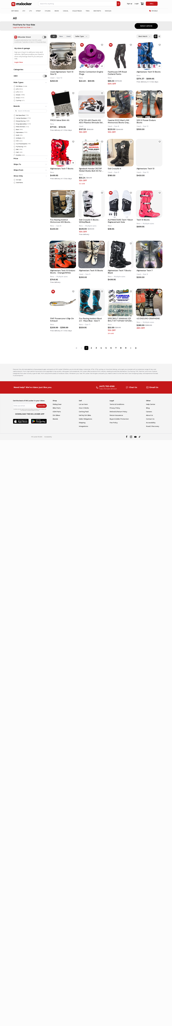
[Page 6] (111, 348)
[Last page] (136, 348)
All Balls (18, 138)
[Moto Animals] (14, 126)
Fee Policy (114, 423)
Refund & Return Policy (118, 412)
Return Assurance (116, 415)
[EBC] (14, 149)
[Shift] (14, 135)
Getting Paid (83, 412)
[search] (118, 3)
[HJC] (14, 141)
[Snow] (14, 97)
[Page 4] (101, 348)
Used (68, 36)
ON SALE (153, 11)
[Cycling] (14, 100)
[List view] (159, 36)
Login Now (18, 62)
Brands (55, 419)
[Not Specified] (14, 115)
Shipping (82, 423)
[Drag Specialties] (14, 124)
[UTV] (14, 92)
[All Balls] (14, 138)
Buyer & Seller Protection (119, 419)
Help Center (150, 404)
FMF (17, 152)
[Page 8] (121, 348)
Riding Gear (57, 404)
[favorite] (73, 45)
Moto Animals (20, 126)
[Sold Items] (14, 182)
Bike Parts (57, 408)
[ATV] (14, 89)
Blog (148, 408)
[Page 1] (86, 348)
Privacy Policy (115, 408)
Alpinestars (19, 132)
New (61, 36)
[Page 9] (126, 348)
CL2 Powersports (21, 144)
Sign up (129, 3)
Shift (17, 135)
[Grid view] (155, 36)
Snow (18, 97)
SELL (151, 3)
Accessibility (150, 423)
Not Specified (20, 115)
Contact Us (150, 419)
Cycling (18, 100)
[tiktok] (140, 437)
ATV (17, 89)
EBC (17, 149)
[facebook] (126, 437)
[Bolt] (14, 129)
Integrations (83, 426)
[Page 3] (96, 348)
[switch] (44, 37)
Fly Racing (19, 146)
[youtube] (135, 437)
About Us (149, 415)
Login (137, 3)
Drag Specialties (21, 124)
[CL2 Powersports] (14, 144)
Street (18, 95)
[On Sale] (14, 180)
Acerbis (18, 155)
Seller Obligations (85, 419)
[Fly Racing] (14, 146)
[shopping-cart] (142, 3)
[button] (30, 69)
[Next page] (131, 348)
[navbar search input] (77, 3)
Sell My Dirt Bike (85, 415)
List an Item (83, 404)
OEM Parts (57, 412)
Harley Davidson (21, 118)
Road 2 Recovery (152, 426)
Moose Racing (20, 121)
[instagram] (131, 437)
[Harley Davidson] (14, 118)
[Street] (14, 95)
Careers (149, 412)
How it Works (84, 408)
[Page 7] (116, 348)
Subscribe (41, 406)
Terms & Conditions (117, 404)
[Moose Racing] (14, 121)
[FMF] (14, 152)
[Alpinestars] (14, 132)
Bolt (17, 129)
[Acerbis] (14, 155)
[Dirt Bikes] (14, 86)
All (54, 36)
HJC (17, 141)
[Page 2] (91, 348)
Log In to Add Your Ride (23, 27)
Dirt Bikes (19, 86)
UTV (17, 92)
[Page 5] (106, 348)
